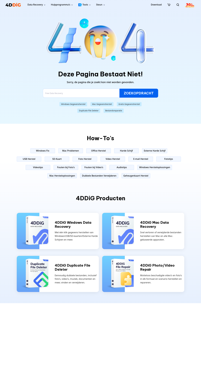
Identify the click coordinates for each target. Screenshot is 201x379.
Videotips (38, 167)
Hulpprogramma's (60, 4)
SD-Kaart (57, 158)
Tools (83, 4)
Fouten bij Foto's (66, 167)
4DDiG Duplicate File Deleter (72, 267)
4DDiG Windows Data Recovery (73, 225)
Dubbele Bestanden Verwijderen (99, 175)
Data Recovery (35, 4)
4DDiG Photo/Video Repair (157, 267)
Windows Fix (42, 150)
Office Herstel (98, 150)
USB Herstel (29, 158)
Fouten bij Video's (93, 167)
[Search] (81, 93)
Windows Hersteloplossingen (154, 167)
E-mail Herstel (140, 158)
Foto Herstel (84, 158)
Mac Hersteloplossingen (62, 175)
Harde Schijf (126, 150)
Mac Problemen (70, 150)
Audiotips (122, 167)
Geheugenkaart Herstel (135, 175)
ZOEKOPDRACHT (139, 93)
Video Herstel (113, 158)
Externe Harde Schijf (155, 150)
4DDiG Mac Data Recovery (154, 225)
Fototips (168, 158)
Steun (99, 4)
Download (156, 4)
